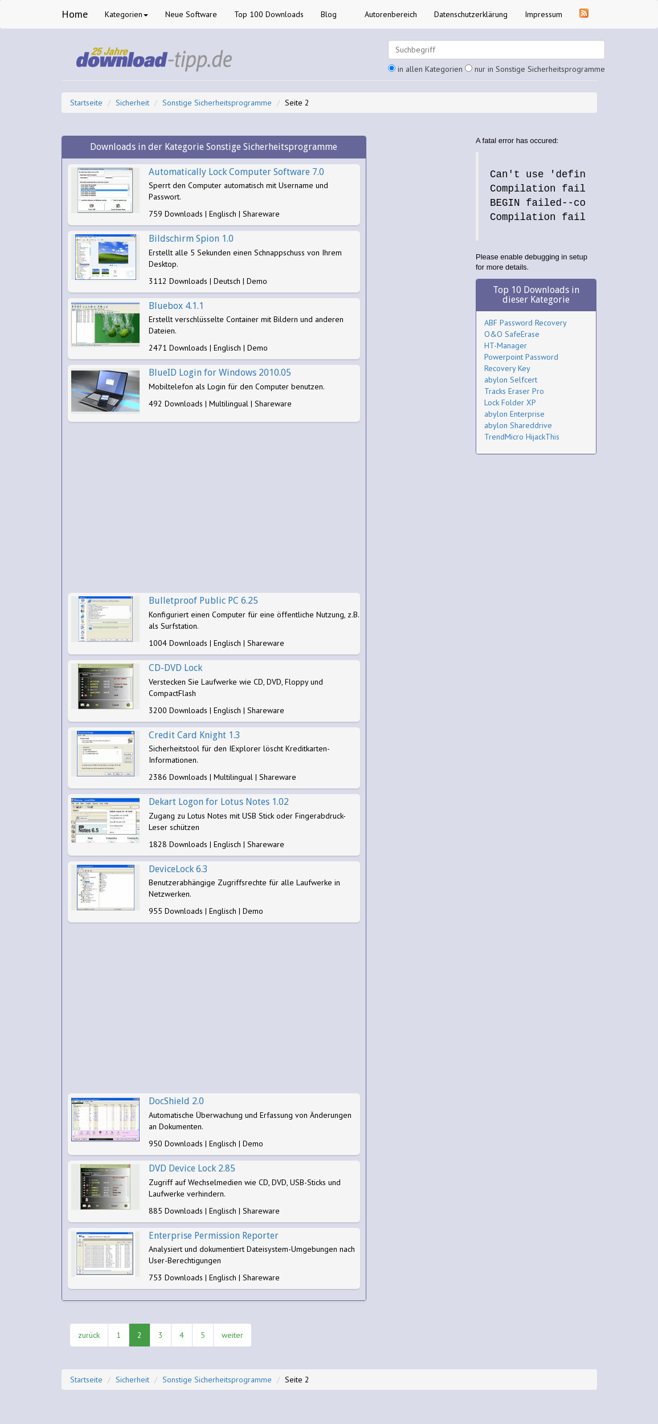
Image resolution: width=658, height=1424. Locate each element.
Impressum (543, 14)
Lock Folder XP (510, 402)
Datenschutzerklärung (471, 14)
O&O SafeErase (512, 334)
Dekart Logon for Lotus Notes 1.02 (219, 801)
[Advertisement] (214, 507)
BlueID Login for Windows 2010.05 (220, 372)
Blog (329, 14)
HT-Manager (505, 345)
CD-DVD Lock (175, 667)
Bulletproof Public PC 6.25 (203, 600)
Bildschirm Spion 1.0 (191, 238)
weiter (232, 1335)
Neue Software (191, 14)
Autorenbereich (391, 14)
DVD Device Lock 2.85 (192, 1168)
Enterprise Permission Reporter (214, 1235)
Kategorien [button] (126, 14)
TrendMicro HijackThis (521, 437)
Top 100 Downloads (269, 14)
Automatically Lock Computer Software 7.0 (236, 171)
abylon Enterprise (514, 414)
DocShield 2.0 (176, 1101)
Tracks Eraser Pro (514, 391)
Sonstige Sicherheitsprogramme (217, 102)
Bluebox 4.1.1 (176, 305)
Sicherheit (132, 102)
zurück (89, 1335)
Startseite (86, 102)
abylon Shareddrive (518, 425)
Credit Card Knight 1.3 (194, 735)
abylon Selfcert (510, 380)
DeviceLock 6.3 (178, 869)
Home (75, 14)
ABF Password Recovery (525, 323)
